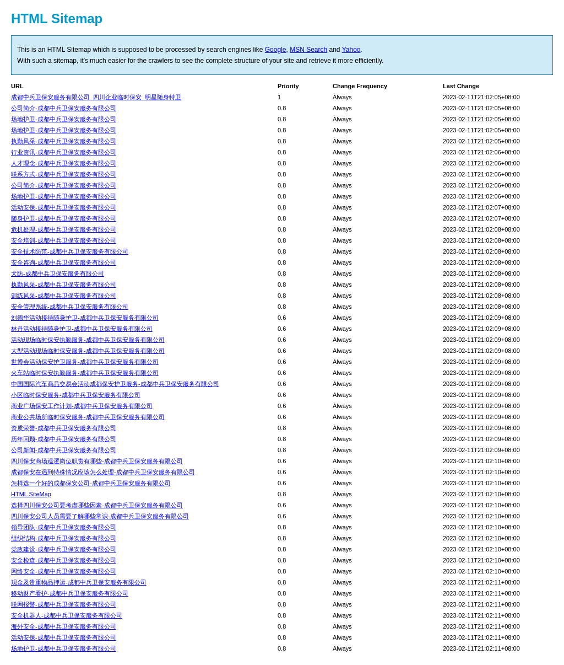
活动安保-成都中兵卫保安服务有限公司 (63, 207)
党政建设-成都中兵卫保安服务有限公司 (63, 549)
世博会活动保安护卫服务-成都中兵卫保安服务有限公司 (85, 361)
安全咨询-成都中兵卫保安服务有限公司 (63, 262)
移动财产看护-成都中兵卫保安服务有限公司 (69, 593)
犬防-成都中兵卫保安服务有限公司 (57, 273)
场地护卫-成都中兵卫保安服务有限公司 (63, 119)
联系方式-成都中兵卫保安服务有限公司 (63, 174)
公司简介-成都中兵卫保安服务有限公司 (63, 108)
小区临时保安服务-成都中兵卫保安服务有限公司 (75, 395)
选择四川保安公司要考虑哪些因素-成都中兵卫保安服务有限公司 (97, 505)
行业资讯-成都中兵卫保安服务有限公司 (63, 152)
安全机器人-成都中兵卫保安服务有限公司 (66, 615)
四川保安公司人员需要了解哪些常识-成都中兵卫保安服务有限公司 (100, 516)
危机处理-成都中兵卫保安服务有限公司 (63, 229)
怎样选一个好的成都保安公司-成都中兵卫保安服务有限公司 (91, 483)
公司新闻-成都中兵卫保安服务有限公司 (63, 450)
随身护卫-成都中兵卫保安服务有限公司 (63, 218)
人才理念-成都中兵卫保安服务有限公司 (63, 163)
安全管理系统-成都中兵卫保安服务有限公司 (69, 306)
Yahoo (351, 49)
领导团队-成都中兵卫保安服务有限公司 (63, 527)
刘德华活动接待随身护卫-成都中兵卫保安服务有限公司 (85, 317)
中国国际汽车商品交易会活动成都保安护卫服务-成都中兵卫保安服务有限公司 (115, 383)
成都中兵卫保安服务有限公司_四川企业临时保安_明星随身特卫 (96, 97)
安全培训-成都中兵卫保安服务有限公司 (63, 240)
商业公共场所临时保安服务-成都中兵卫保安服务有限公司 (88, 417)
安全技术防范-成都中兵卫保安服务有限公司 (69, 251)
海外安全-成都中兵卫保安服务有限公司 (63, 626)
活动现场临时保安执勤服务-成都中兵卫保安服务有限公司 (88, 339)
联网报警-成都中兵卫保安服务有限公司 (63, 604)
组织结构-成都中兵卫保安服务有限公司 (63, 538)
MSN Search (308, 49)
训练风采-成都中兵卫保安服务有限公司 (63, 295)
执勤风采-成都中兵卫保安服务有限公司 (63, 141)
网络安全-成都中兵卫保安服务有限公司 (63, 571)
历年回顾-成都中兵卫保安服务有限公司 (63, 439)
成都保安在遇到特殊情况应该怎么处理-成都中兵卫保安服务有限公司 (103, 472)
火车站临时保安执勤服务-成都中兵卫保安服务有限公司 (85, 372)
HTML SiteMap (31, 494)
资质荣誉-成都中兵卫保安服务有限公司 (63, 428)
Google (275, 49)
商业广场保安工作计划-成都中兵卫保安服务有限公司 (82, 406)
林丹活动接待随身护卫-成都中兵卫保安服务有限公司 (82, 328)
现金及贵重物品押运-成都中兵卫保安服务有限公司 (79, 582)
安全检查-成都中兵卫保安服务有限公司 (63, 560)
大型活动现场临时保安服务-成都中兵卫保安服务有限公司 (88, 350)
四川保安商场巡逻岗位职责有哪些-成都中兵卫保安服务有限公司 (97, 461)
